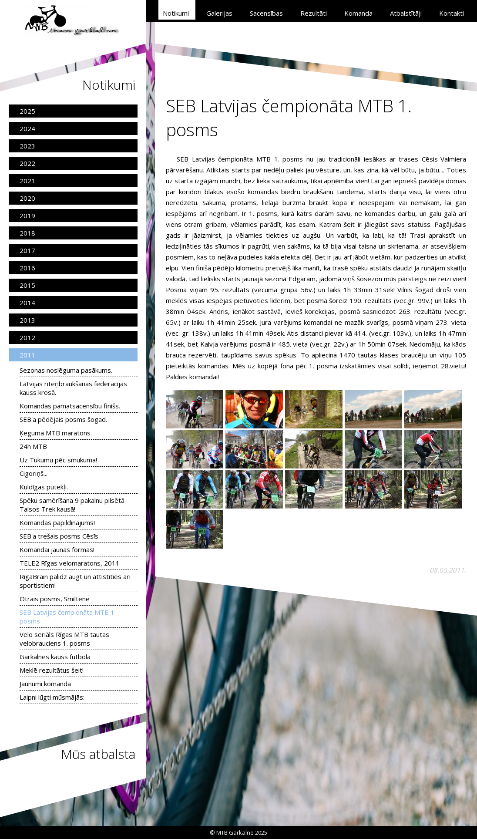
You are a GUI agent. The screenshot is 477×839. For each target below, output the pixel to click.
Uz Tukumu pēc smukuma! (58, 459)
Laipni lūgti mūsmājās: (52, 697)
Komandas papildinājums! (57, 522)
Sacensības (266, 13)
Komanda (358, 13)
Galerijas (219, 13)
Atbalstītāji (406, 13)
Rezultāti (313, 13)
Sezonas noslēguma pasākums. (66, 370)
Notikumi (176, 13)
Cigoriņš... (33, 473)
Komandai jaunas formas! (57, 549)
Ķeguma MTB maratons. (56, 432)
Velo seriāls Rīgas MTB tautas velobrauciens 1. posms (64, 638)
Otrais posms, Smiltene (55, 598)
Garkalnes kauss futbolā (55, 656)
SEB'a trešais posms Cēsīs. (60, 536)
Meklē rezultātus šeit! (52, 670)
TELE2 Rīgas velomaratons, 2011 (70, 563)
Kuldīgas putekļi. (44, 486)
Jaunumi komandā (45, 683)
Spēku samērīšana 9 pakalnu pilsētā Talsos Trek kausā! (72, 504)
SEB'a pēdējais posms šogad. (63, 419)
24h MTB (33, 446)
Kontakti (451, 13)
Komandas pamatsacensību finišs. (70, 405)
